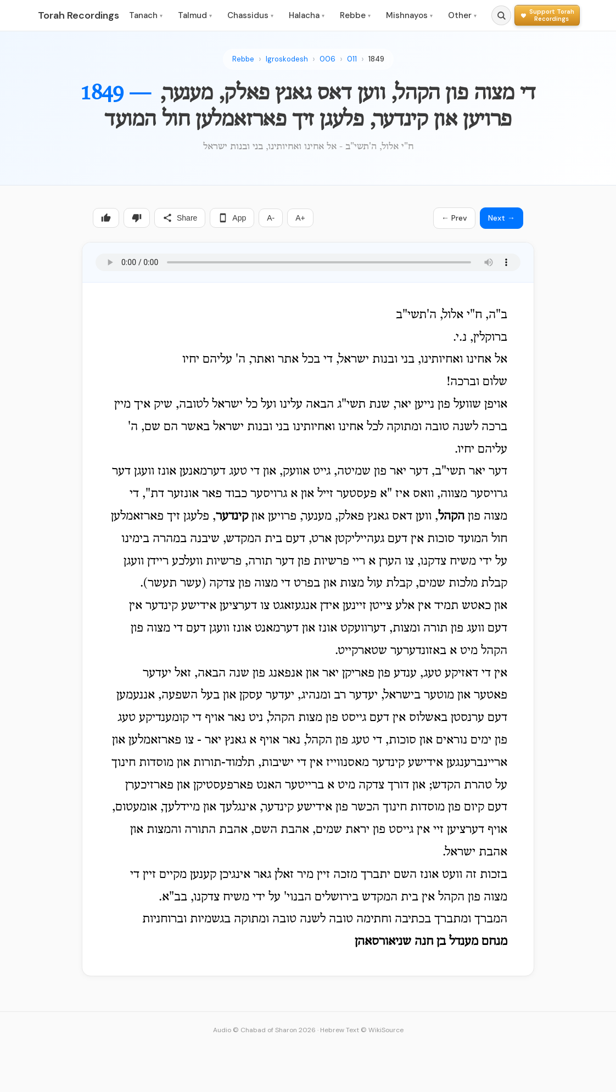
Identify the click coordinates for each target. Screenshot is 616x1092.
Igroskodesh (287, 59)
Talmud (195, 15)
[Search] (501, 15)
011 (352, 59)
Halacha (306, 15)
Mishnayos (409, 15)
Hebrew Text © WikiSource (362, 1030)
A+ (300, 217)
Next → (501, 218)
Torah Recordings (78, 15)
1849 (376, 59)
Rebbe (355, 15)
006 (327, 59)
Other (462, 15)
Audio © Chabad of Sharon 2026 (264, 1030)
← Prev (454, 218)
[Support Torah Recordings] (547, 15)
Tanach (146, 15)
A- (271, 217)
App (232, 218)
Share (180, 218)
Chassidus (250, 15)
